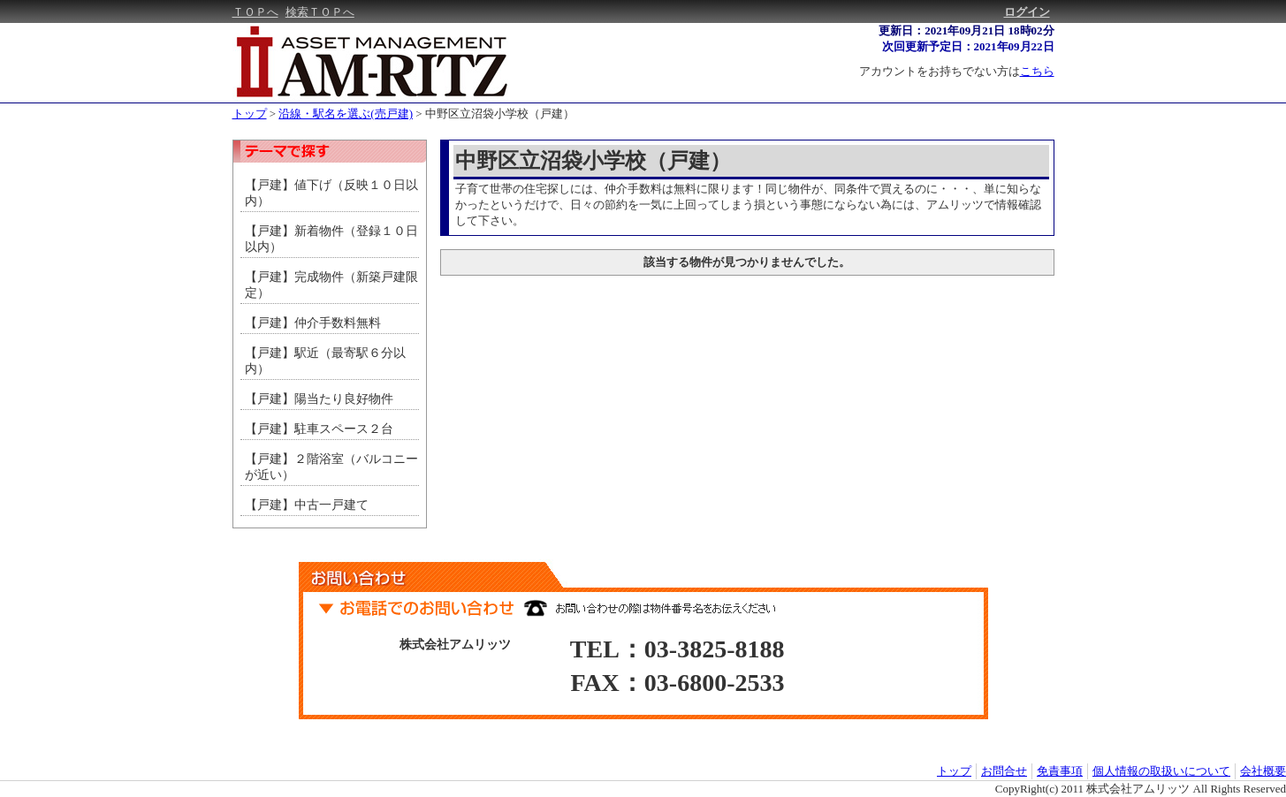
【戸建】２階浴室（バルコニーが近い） (331, 467)
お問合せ (1004, 771)
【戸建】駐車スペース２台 (319, 429)
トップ (249, 113)
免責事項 (1060, 771)
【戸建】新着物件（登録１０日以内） (331, 239)
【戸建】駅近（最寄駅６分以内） (325, 361)
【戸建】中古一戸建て (307, 505)
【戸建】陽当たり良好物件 (319, 399)
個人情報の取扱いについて (1161, 771)
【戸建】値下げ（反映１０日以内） (331, 193)
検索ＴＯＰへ (319, 12)
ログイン (1027, 12)
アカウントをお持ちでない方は (956, 71)
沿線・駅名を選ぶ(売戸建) (345, 113)
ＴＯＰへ (255, 12)
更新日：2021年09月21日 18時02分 (966, 30)
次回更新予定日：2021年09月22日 (968, 46)
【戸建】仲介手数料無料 (319, 323)
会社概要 (1263, 771)
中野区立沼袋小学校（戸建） (500, 113)
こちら (1037, 71)
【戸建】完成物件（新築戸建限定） (331, 285)
